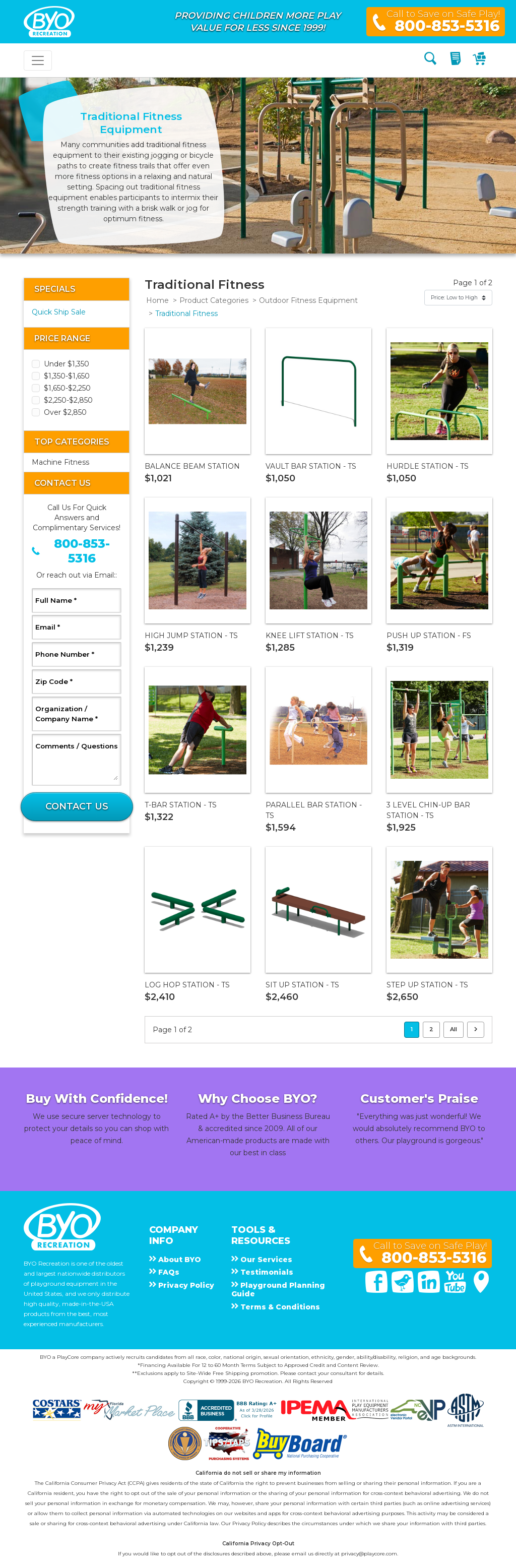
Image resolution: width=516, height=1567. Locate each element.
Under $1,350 (66, 363)
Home (157, 300)
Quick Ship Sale (59, 312)
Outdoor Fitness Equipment (308, 300)
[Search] (430, 60)
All (453, 1029)
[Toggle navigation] (38, 60)
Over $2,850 (65, 412)
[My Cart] (480, 60)
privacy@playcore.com (369, 1553)
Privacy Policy (249, 1523)
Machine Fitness (60, 462)
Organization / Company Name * (76, 714)
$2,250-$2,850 (68, 400)
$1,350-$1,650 (67, 376)
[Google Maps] (481, 1290)
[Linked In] (430, 1290)
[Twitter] (404, 1290)
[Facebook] (377, 1290)
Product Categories (213, 300)
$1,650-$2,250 (67, 388)
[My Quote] (457, 60)
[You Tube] (456, 1290)
